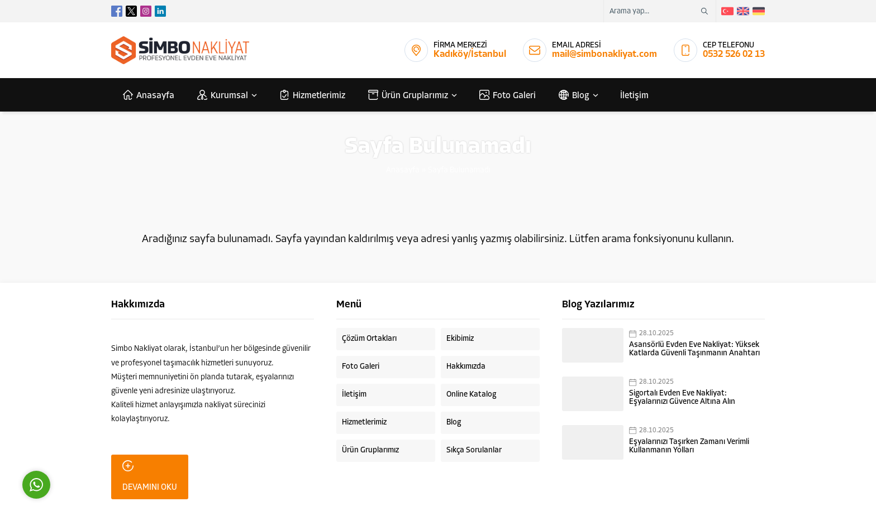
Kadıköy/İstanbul (470, 54)
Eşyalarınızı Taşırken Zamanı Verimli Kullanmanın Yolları (689, 446)
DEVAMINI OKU (149, 476)
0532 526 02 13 (734, 54)
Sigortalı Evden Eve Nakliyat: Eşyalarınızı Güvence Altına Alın (682, 397)
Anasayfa (403, 170)
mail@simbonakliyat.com (604, 54)
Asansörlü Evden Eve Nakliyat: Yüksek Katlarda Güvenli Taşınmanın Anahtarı (694, 349)
